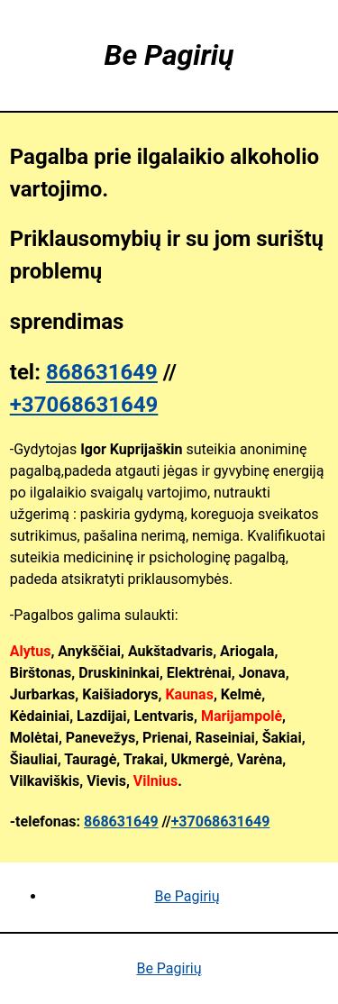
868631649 (102, 372)
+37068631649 (84, 404)
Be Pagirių (186, 896)
